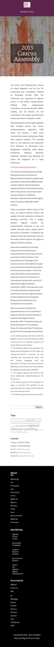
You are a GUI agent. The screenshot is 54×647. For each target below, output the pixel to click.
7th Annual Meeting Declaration (23, 167)
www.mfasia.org (24, 452)
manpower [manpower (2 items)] (30, 420)
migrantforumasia (26, 456)
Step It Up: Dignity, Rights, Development (17, 569)
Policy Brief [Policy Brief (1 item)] (25, 423)
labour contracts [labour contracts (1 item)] (20, 421)
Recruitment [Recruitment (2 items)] (21, 425)
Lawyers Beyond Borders (15, 551)
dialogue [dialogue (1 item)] (32, 419)
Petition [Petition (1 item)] (20, 423)
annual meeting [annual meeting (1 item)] (14, 419)
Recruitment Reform (17, 559)
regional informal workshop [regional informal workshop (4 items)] (24, 427)
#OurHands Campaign (16, 544)
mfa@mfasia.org (23, 449)
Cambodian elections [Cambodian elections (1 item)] (24, 419)
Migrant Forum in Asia (15, 536)
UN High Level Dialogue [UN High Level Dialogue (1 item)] (22, 432)
